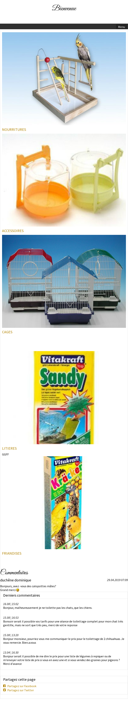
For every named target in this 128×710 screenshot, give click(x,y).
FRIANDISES (11, 553)
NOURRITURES (14, 129)
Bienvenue (64, 8)
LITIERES (9, 448)
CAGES (7, 332)
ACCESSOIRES (13, 231)
